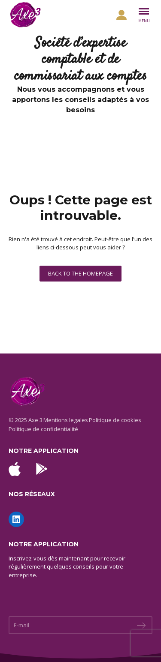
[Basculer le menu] (143, 15)
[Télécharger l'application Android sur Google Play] (42, 469)
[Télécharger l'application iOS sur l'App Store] (15, 469)
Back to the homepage (80, 273)
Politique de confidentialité (43, 429)
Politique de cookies (115, 420)
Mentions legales (65, 420)
